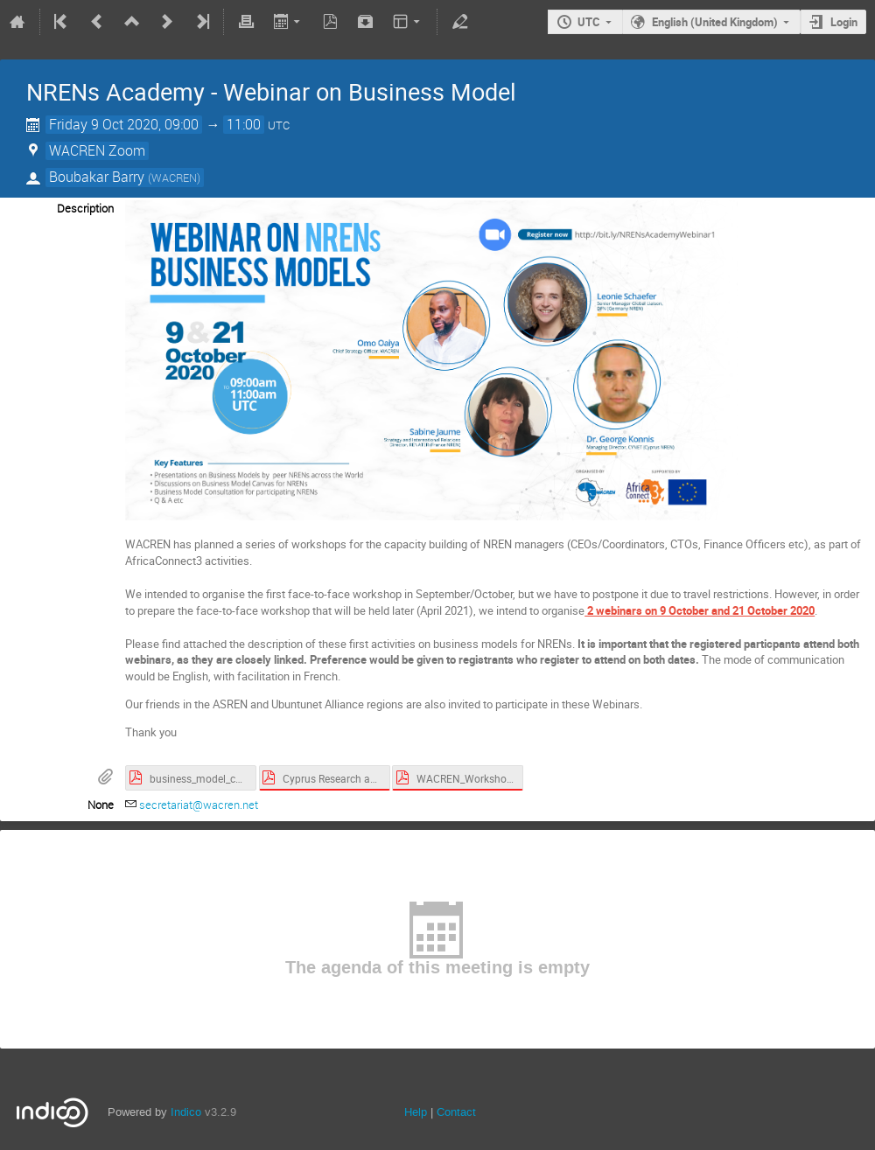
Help (415, 1112)
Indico (186, 1112)
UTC (589, 22)
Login (844, 22)
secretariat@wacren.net (198, 804)
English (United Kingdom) (715, 22)
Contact (456, 1112)
